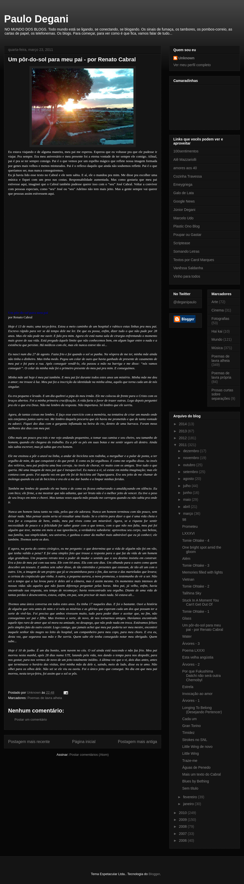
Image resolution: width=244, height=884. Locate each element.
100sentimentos (186, 151)
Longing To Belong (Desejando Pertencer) (202, 710)
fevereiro (190, 797)
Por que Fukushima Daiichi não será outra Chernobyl (201, 675)
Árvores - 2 (191, 664)
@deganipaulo (184, 302)
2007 (183, 834)
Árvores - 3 (191, 643)
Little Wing (190, 753)
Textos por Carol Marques (193, 260)
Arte (214, 302)
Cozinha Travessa (187, 176)
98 (184, 520)
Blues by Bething (195, 781)
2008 (183, 826)
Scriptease (181, 243)
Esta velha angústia (197, 657)
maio (187, 499)
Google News (184, 201)
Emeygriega (182, 184)
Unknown (186, 58)
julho (187, 486)
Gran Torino (191, 726)
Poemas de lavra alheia (44, 698)
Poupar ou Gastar (187, 235)
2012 (183, 438)
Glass (186, 618)
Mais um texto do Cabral (201, 774)
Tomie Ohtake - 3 (195, 565)
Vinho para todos (186, 276)
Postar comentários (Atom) (89, 755)
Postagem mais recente (29, 741)
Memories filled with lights (202, 572)
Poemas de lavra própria (221, 375)
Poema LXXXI (193, 650)
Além (186, 559)
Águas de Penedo (196, 767)
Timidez (188, 733)
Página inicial (84, 741)
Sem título (190, 788)
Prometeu (190, 526)
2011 (183, 445)
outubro (189, 465)
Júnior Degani (184, 210)
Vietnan (188, 579)
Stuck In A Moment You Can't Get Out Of (200, 602)
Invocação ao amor (197, 694)
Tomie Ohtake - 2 (195, 586)
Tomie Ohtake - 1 (195, 611)
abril (187, 507)
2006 (183, 840)
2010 (183, 813)
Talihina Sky (191, 593)
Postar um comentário (30, 719)
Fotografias (220, 319)
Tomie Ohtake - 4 (195, 540)
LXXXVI (188, 533)
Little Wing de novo (197, 747)
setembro (191, 472)
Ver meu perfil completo (192, 65)
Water (187, 636)
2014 (183, 424)
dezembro (191, 451)
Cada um (189, 719)
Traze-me (189, 761)
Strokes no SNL (194, 740)
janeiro (189, 804)
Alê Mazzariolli (184, 160)
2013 (183, 431)
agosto (189, 479)
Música (217, 348)
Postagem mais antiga (137, 741)
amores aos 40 (185, 168)
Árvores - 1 (191, 700)
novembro (191, 458)
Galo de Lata (183, 193)
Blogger (154, 874)
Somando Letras (186, 251)
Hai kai (216, 331)
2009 (183, 820)
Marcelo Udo (183, 218)
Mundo (216, 339)
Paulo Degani (36, 18)
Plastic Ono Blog (186, 226)
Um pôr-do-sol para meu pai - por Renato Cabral (202, 627)
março (188, 513)
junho (188, 493)
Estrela (187, 687)
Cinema (217, 310)
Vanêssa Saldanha (188, 268)
